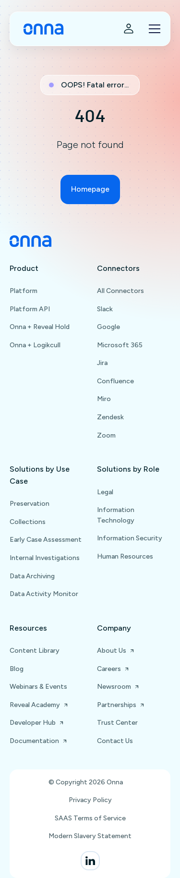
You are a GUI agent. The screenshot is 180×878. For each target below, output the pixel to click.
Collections (28, 522)
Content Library (35, 650)
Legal (105, 492)
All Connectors (120, 291)
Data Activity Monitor (44, 594)
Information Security (129, 538)
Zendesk (110, 417)
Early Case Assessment (46, 540)
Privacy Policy (90, 800)
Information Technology (115, 515)
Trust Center (117, 723)
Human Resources (125, 556)
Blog (17, 669)
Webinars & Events (38, 687)
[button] (152, 28)
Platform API (30, 309)
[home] (41, 29)
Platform (23, 291)
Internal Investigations (45, 558)
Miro (104, 399)
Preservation (29, 504)
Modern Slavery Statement (90, 836)
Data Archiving (32, 576)
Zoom (106, 435)
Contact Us (115, 741)
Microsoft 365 (120, 345)
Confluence (115, 381)
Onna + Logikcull (35, 345)
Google (108, 327)
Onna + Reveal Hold (40, 327)
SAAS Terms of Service (90, 818)
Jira (102, 363)
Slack (105, 309)
